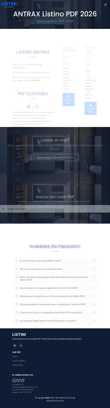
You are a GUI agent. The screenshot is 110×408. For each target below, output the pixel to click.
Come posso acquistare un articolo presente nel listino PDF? (50, 299)
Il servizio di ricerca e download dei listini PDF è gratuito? (48, 315)
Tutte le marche (18, 361)
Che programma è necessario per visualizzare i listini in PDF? (50, 307)
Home (14, 356)
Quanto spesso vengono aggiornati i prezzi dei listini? (46, 291)
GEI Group (60, 401)
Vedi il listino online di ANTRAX (55, 157)
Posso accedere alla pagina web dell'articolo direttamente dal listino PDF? (51, 281)
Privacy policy (17, 365)
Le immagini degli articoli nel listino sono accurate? (45, 324)
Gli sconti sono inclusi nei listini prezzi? (38, 272)
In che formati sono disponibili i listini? (38, 264)
